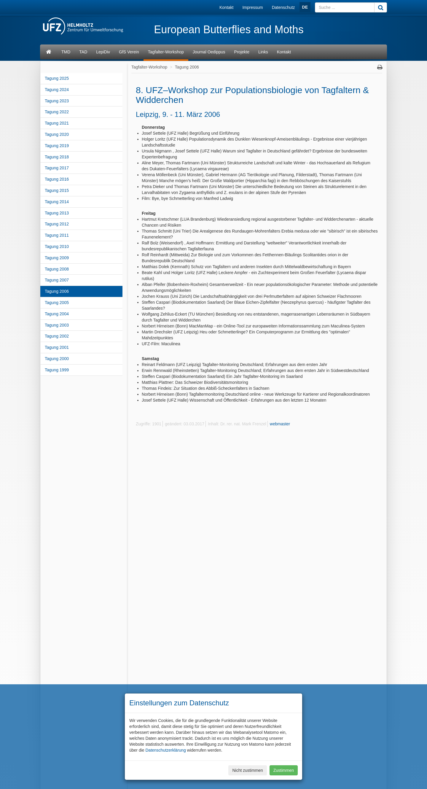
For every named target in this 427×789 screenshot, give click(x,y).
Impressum (252, 7)
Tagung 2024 (57, 89)
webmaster (280, 423)
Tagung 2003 (57, 325)
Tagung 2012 (57, 224)
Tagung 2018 (57, 157)
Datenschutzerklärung (165, 750)
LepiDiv (103, 52)
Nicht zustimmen (247, 770)
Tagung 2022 (57, 111)
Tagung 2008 (57, 269)
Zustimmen (283, 770)
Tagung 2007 (57, 280)
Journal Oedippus (209, 52)
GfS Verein (129, 52)
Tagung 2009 (57, 257)
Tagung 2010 (57, 246)
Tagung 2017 (57, 168)
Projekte (241, 52)
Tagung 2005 (57, 302)
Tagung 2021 (57, 123)
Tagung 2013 (57, 213)
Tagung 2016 (57, 179)
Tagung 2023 (57, 100)
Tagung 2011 (57, 235)
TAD (83, 52)
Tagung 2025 (57, 78)
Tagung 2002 (57, 336)
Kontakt (226, 7)
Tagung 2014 (57, 201)
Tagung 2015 (57, 190)
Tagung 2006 (57, 291)
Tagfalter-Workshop (166, 52)
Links (263, 52)
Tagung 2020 (57, 134)
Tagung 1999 (57, 370)
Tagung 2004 (57, 313)
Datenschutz (283, 7)
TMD (65, 52)
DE (305, 7)
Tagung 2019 (57, 145)
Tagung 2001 (57, 347)
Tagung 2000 (57, 358)
